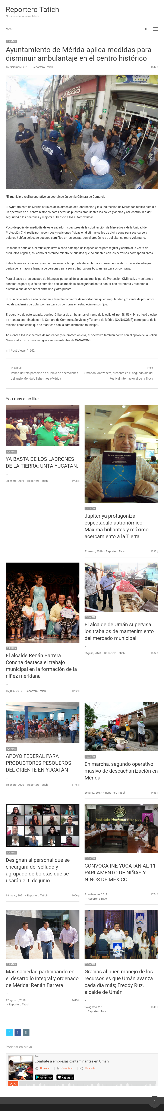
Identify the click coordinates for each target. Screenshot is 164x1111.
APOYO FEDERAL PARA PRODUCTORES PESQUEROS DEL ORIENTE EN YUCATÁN (38, 763)
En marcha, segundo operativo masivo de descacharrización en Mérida (121, 771)
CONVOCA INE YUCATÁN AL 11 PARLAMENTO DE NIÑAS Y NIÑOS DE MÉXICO (120, 873)
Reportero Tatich (32, 9)
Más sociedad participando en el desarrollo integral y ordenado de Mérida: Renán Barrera (42, 978)
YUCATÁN (11, 41)
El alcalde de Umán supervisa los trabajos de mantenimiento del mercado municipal (119, 631)
